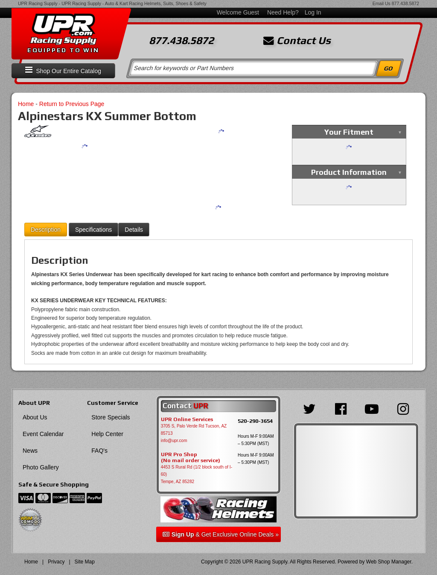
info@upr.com (174, 440)
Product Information (349, 172)
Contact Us (297, 40)
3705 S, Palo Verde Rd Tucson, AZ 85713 (194, 430)
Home (26, 103)
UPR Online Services (187, 419)
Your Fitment (348, 131)
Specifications (93, 229)
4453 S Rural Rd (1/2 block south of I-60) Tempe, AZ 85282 (196, 474)
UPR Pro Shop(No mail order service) (190, 457)
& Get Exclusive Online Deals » (221, 534)
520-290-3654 (255, 421)
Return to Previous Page (72, 103)
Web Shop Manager (388, 562)
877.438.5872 (405, 3)
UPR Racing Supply (38, 3)
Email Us (381, 3)
